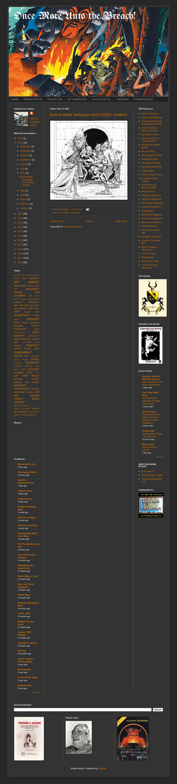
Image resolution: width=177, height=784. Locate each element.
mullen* (23, 369)
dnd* (17, 311)
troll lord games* (28, 415)
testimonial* (34, 412)
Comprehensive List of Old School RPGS (151, 122)
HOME (15, 99)
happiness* (32, 345)
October (24, 155)
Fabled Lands (25, 490)
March (23, 199)
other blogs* (30, 375)
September (26, 159)
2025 (20, 138)
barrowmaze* (20, 285)
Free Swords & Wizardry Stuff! (148, 186)
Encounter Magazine (151, 218)
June (23, 173)
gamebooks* (33, 336)
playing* (18, 382)
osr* (16, 375)
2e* (19, 275)
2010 (20, 262)
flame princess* (31, 322)
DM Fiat (22, 650)
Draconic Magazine (151, 195)
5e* (30, 275)
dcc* (16, 305)
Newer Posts (57, 221)
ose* (37, 372)
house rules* (31, 348)
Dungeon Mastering (151, 166)
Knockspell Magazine (152, 203)
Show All (36, 692)
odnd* (30, 372)
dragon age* (31, 312)
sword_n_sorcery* (22, 408)
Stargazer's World (27, 643)
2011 (20, 258)
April (23, 195)
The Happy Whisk (27, 472)
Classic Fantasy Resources (149, 266)
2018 (20, 227)
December (25, 146)
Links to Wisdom (149, 113)
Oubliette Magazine (151, 206)
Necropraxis (24, 669)
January (24, 208)
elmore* (33, 319)
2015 (20, 240)
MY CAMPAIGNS (77, 99)
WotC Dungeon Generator (149, 248)
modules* (18, 366)
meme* (35, 359)
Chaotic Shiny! (148, 253)
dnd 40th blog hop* (29, 305)
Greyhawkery (25, 499)
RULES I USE (55, 99)
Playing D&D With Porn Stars (27, 534)
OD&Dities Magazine (151, 214)
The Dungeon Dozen (151, 155)
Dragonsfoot (147, 170)
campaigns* (32, 288)
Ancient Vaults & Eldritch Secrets (149, 129)
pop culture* (32, 382)
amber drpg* (20, 278)
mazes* (25, 360)
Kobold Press (148, 191)
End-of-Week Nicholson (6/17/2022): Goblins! (88, 115)
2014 (20, 244)
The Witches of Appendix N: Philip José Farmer (151, 401)
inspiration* (75, 212)
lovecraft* (35, 356)
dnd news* (33, 308)
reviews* (30, 392)
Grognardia (148, 431)
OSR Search (147, 471)
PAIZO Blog (24, 595)
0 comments (77, 209)
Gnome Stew (149, 411)
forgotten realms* (26, 325)
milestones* (32, 362)
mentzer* (18, 363)
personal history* (26, 379)
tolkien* (17, 415)
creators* (18, 302)
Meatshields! (147, 257)
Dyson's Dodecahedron (26, 481)
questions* (20, 385)
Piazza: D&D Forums (151, 174)
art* (60, 212)
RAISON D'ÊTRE (33, 99)
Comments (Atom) (73, 226)
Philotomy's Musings (151, 117)
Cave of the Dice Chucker (26, 556)
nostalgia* (19, 372)
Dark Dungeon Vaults (152, 475)
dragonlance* (22, 314)
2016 (20, 236)
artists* (66, 212)
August (24, 164)
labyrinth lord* (21, 356)
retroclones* (20, 392)
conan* (23, 299)
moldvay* (29, 366)
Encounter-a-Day (149, 261)
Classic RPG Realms (24, 633)
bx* (15, 289)
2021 (20, 213)
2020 (20, 218)
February (25, 203)
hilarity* (18, 348)
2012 (20, 253)
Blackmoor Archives (151, 222)
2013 (20, 249)
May (22, 190)
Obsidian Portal (149, 226)
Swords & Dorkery (27, 525)
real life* (35, 388)
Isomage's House (150, 134)
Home (89, 221)
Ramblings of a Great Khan (26, 566)
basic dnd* (33, 285)
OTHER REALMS (143, 99)
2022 (20, 142)
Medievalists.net (26, 464)
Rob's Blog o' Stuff (28, 576)
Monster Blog (148, 151)
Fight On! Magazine (151, 199)
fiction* (17, 322)
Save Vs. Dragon (27, 517)
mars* (16, 359)
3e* (23, 275)
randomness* (22, 388)
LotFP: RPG (24, 613)
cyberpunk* (33, 302)
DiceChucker (24, 685)
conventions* (33, 299)
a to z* (36, 275)
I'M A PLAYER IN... (102, 99)
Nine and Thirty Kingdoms (26, 585)
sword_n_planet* (21, 405)
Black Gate (148, 444)
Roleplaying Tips (149, 159)
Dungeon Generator (151, 236)
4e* (27, 275)
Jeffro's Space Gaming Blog (25, 660)
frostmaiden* (20, 329)
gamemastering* (22, 339)
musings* (33, 369)
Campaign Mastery (150, 163)
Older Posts (121, 221)
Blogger (102, 768)
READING (123, 99)
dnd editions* (20, 308)
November (25, 151)
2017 (20, 231)
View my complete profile (34, 121)
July (22, 168)
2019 (20, 222)
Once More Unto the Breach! (75, 16)
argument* (34, 278)
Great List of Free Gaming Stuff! (150, 139)
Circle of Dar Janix (28, 677)
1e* (15, 275)
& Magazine (147, 210)
